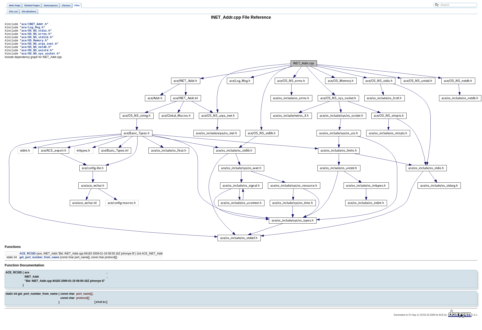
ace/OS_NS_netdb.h (35, 52)
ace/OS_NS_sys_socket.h (39, 60)
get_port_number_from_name (39, 264)
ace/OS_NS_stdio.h (35, 33)
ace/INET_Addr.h (34, 25)
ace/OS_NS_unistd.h (36, 56)
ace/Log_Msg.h (32, 29)
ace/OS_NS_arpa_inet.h (39, 49)
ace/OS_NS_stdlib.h (36, 41)
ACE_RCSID (27, 260)
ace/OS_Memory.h (34, 45)
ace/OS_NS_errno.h (35, 37)
